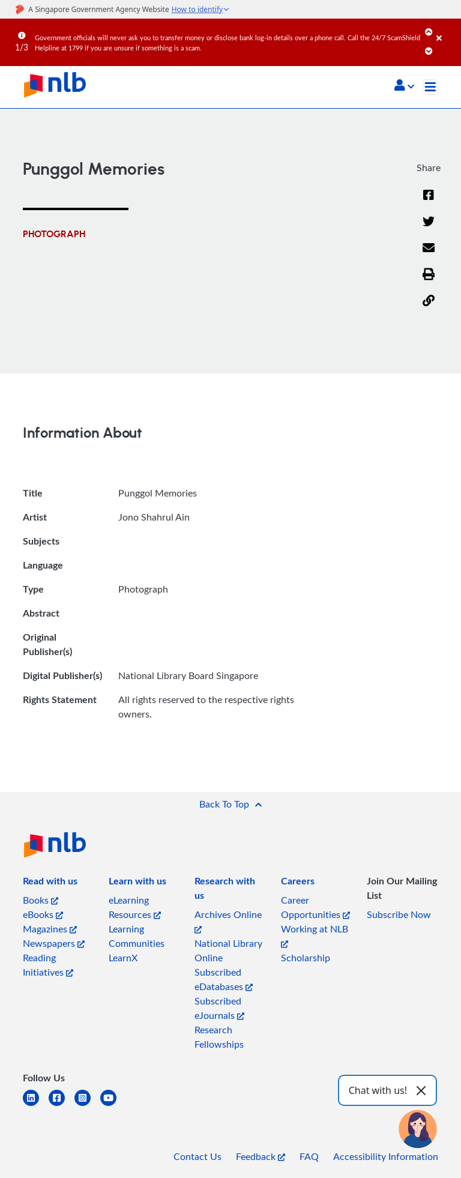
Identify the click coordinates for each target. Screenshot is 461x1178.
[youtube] (113, 1105)
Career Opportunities (315, 907)
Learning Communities (136, 936)
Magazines (50, 928)
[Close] (446, 29)
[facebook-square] (61, 1105)
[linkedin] (36, 1105)
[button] (404, 86)
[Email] (429, 255)
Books (40, 900)
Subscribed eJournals (219, 1008)
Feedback (260, 1156)
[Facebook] (428, 202)
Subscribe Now (399, 914)
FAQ (309, 1156)
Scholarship (305, 957)
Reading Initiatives (48, 965)
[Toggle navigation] (430, 87)
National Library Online (228, 950)
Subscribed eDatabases (223, 979)
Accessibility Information (385, 1156)
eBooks (43, 914)
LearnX (123, 957)
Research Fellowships (219, 1037)
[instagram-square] (87, 1105)
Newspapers (54, 943)
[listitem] (50, 883)
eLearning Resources (135, 907)
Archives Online (228, 921)
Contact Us (197, 1156)
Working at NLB (314, 935)
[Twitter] (429, 229)
